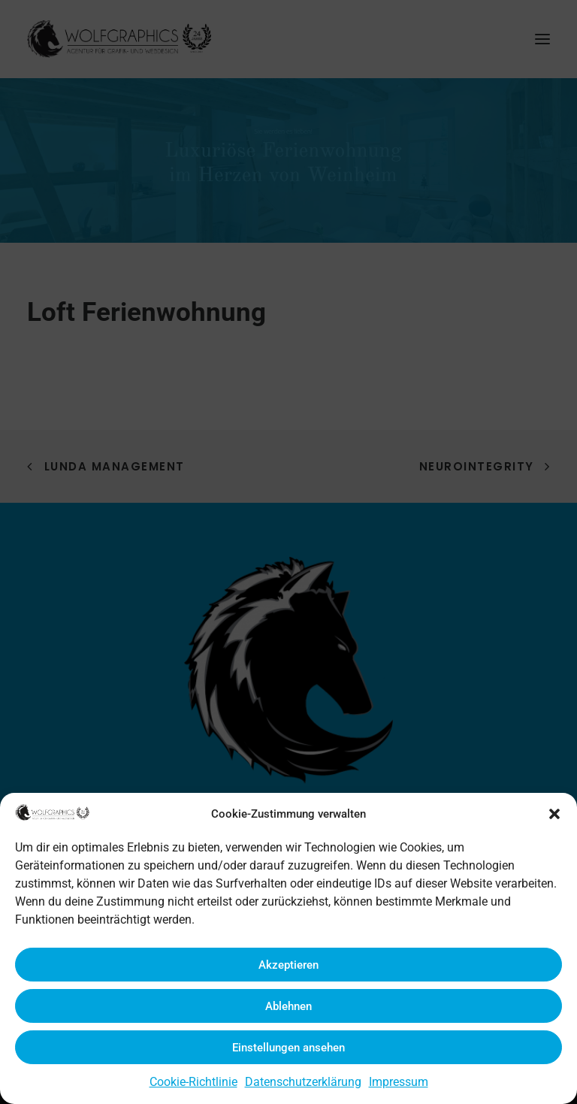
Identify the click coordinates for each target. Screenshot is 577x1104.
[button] (554, 813)
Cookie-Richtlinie (193, 1082)
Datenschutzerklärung (303, 1082)
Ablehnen (288, 1006)
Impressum (398, 1082)
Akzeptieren (288, 965)
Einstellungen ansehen (288, 1047)
